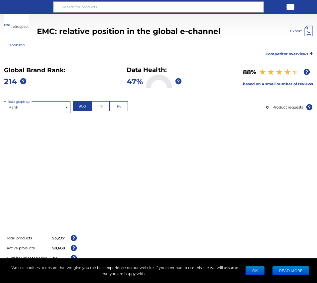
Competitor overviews (289, 53)
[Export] (301, 31)
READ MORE (290, 270)
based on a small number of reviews (278, 84)
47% (135, 81)
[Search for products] (158, 7)
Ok (255, 270)
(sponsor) (16, 45)
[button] (27, 7)
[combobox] (9, 107)
